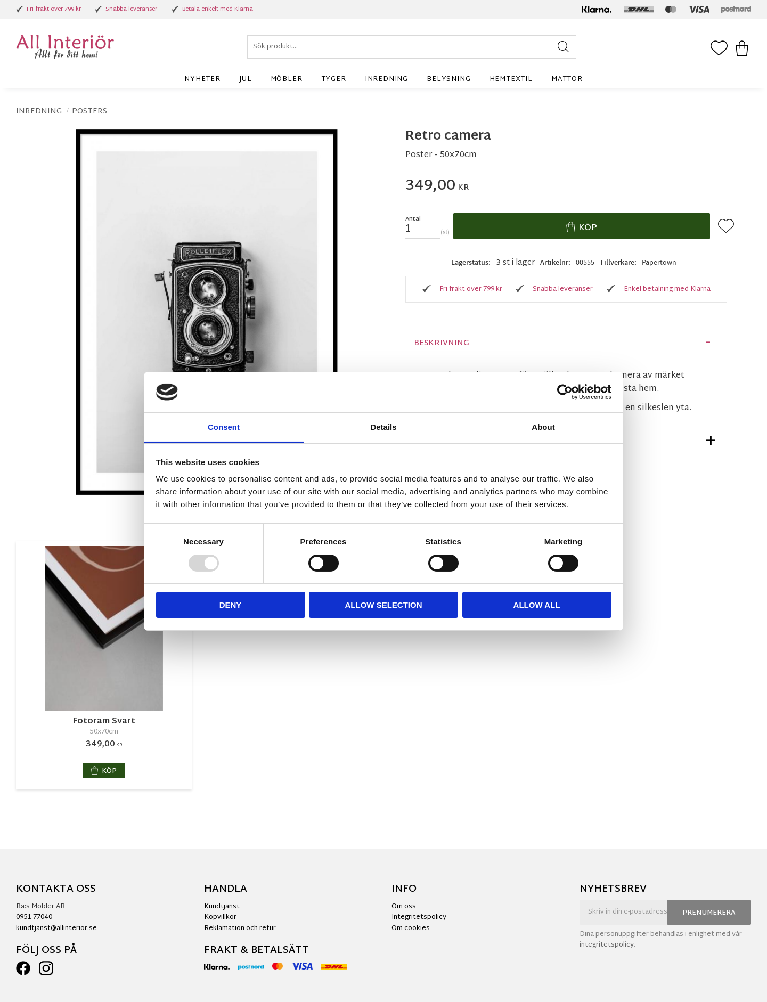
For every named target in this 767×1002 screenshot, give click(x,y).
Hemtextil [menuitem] (511, 79)
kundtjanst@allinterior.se (56, 928)
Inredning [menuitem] (386, 79)
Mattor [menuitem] (567, 79)
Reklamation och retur (240, 928)
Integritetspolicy (418, 917)
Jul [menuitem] (245, 79)
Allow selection (383, 604)
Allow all (536, 604)
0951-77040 (34, 917)
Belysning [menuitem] (448, 79)
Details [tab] (383, 426)
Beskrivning (441, 343)
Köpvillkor (220, 917)
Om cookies (410, 928)
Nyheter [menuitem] (202, 79)
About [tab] (543, 426)
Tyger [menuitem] (333, 79)
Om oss (403, 906)
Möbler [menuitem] (287, 79)
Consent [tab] (224, 426)
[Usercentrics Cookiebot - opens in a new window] (564, 392)
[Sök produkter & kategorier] (411, 47)
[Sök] (563, 47)
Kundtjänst (222, 906)
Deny (230, 604)
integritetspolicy (607, 945)
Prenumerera (709, 913)
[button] (719, 49)
